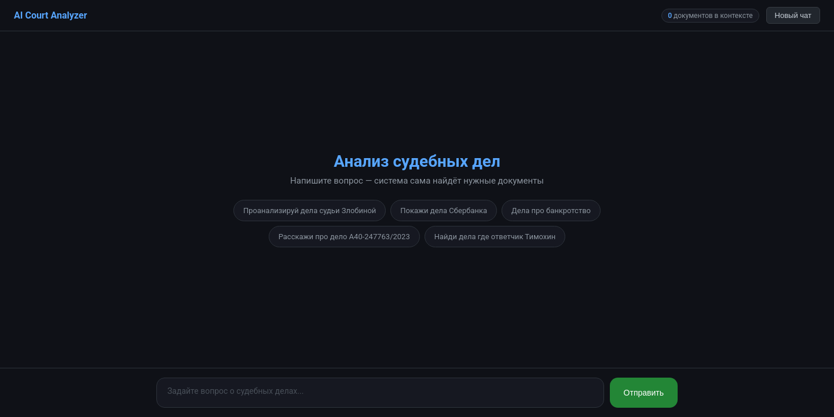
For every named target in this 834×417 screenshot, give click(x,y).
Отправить (644, 392)
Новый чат (793, 15)
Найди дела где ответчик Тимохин (495, 236)
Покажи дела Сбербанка (443, 210)
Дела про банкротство (551, 210)
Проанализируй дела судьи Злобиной (309, 210)
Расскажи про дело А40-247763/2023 (344, 236)
